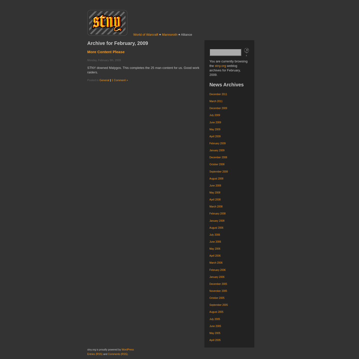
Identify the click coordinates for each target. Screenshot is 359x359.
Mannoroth (169, 34)
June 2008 (215, 185)
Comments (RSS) (117, 354)
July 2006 (214, 234)
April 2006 (215, 255)
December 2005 (218, 284)
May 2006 (214, 248)
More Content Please (106, 52)
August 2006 (216, 227)
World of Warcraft (145, 34)
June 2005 (215, 326)
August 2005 (216, 312)
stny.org (220, 66)
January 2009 (217, 150)
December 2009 (218, 108)
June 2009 (215, 122)
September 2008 (218, 171)
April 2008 (215, 199)
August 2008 (216, 178)
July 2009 (214, 115)
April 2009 (215, 136)
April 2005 (215, 340)
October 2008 (217, 164)
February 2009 (217, 143)
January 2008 (217, 220)
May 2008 (214, 192)
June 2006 (215, 241)
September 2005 (218, 305)
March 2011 (216, 101)
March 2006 (216, 262)
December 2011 (218, 94)
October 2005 (217, 298)
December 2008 (218, 157)
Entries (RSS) (94, 354)
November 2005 (218, 291)
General (104, 80)
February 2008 (217, 213)
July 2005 (214, 319)
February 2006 (217, 270)
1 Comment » (119, 80)
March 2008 (216, 206)
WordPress (128, 349)
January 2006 (217, 277)
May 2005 (214, 333)
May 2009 (214, 129)
